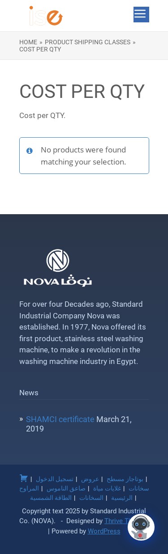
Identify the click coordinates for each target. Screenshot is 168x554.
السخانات (91, 497)
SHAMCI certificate (60, 419)
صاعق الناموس (66, 488)
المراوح (29, 488)
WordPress (104, 531)
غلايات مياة (107, 488)
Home (28, 42)
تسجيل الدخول (54, 478)
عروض (90, 478)
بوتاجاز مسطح (125, 478)
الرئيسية (122, 497)
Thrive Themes (126, 521)
